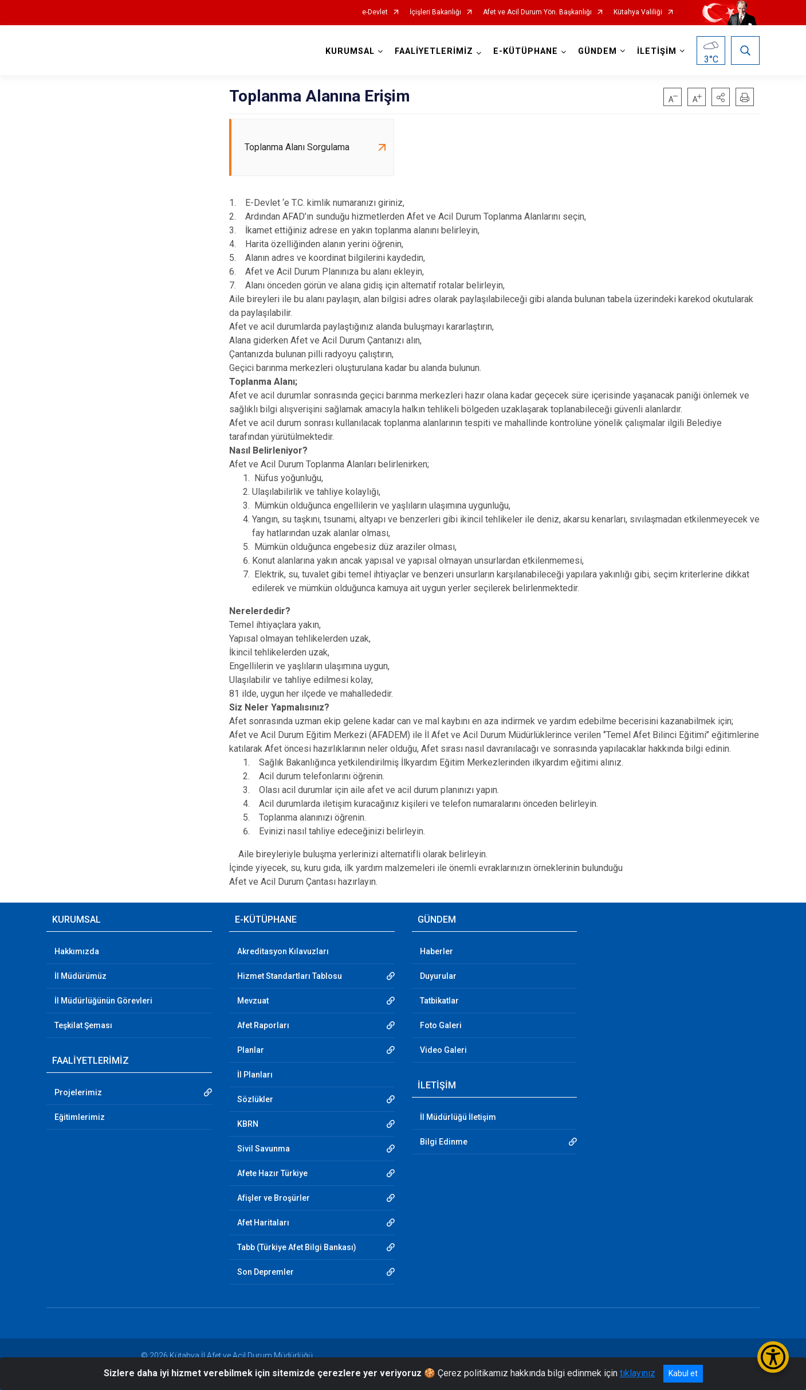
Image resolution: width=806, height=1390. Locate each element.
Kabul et (683, 1373)
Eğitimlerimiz (79, 1117)
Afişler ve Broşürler (273, 1197)
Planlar (250, 1050)
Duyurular (438, 976)
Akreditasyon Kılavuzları (283, 951)
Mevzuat (253, 1000)
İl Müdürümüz (80, 976)
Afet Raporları (263, 1025)
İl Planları (255, 1074)
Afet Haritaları (263, 1222)
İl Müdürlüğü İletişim (458, 1117)
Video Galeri (443, 1050)
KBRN (247, 1124)
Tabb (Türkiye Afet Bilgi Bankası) (296, 1247)
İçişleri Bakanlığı (435, 12)
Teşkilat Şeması (83, 1025)
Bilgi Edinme (443, 1141)
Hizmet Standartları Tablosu (289, 976)
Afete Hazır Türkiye (272, 1173)
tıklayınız (637, 1373)
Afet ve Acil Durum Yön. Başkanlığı (537, 12)
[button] (720, 97)
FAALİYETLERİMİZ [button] (434, 51)
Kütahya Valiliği (638, 12)
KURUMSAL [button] (350, 51)
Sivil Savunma (263, 1148)
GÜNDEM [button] (597, 51)
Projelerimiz (78, 1092)
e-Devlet (375, 12)
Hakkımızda (76, 951)
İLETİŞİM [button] (657, 51)
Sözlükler (255, 1099)
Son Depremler (265, 1271)
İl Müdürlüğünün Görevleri (103, 1000)
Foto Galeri (441, 1025)
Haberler (436, 951)
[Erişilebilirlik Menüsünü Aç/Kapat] (773, 1357)
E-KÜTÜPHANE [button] (525, 51)
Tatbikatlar (439, 1000)
